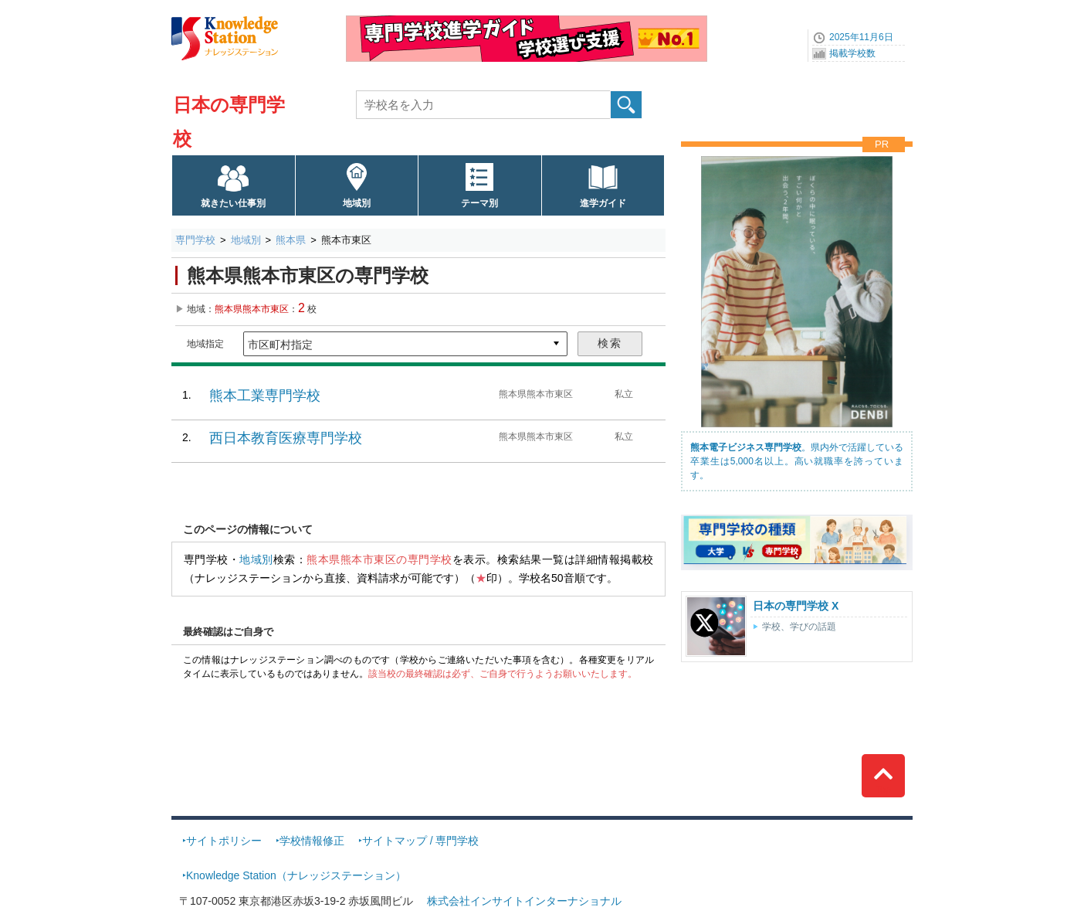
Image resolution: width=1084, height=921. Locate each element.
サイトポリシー (224, 840)
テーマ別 (479, 203)
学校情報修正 (311, 840)
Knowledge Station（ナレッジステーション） (296, 875)
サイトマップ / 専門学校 (420, 840)
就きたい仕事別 (233, 203)
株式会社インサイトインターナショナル (524, 901)
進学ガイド (603, 203)
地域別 (357, 203)
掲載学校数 (852, 53)
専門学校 (195, 240)
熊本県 (291, 240)
